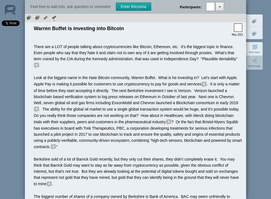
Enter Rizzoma (133, 6)
